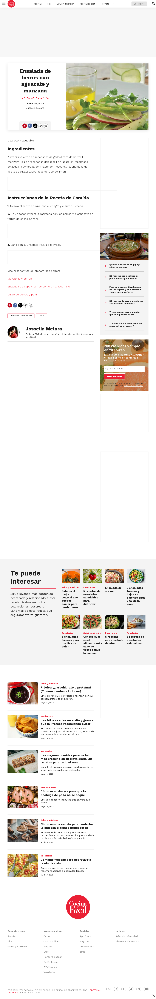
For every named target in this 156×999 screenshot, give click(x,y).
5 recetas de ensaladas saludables (135, 640)
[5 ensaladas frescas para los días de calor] (71, 622)
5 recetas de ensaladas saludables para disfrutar (91, 597)
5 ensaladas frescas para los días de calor (70, 641)
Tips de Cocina (48, 788)
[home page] (11, 4)
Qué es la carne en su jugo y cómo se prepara (124, 265)
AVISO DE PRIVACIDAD (133, 386)
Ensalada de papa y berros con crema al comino (39, 286)
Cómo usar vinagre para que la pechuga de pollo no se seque (63, 793)
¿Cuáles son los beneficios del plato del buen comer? (125, 324)
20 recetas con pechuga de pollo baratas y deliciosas (124, 277)
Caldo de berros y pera (22, 294)
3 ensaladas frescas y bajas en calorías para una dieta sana (136, 596)
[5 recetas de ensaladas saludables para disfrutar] (92, 576)
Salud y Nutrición (65, 4)
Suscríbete (139, 4)
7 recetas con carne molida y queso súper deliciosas (125, 313)
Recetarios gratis (88, 4)
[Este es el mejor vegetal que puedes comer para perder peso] (71, 576)
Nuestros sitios (52, 931)
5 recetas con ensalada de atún (114, 640)
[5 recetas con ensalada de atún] (114, 622)
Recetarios (89, 587)
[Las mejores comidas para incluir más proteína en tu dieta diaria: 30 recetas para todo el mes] (23, 761)
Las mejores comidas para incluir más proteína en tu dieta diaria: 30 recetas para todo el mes (66, 758)
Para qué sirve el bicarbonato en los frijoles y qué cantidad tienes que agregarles (125, 289)
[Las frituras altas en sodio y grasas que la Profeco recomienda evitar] (23, 726)
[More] (112, 4)
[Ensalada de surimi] (114, 576)
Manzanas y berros (20, 278)
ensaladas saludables (20, 316)
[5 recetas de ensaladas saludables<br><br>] (136, 622)
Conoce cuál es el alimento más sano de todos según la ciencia (92, 645)
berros (41, 316)
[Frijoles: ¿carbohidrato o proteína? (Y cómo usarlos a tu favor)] (23, 693)
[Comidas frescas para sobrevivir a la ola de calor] (23, 865)
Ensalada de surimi (113, 589)
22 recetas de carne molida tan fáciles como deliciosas (126, 302)
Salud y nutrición (70, 587)
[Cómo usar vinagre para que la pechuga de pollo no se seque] (23, 797)
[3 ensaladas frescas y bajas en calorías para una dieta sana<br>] (136, 576)
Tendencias (47, 716)
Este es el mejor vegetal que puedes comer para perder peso (70, 599)
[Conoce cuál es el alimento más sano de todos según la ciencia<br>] (92, 622)
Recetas (38, 4)
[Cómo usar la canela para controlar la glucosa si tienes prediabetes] (23, 830)
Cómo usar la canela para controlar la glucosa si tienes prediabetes (67, 825)
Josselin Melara (35, 107)
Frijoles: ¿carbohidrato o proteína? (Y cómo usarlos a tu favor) (66, 689)
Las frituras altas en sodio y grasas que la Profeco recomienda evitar (67, 722)
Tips (49, 4)
